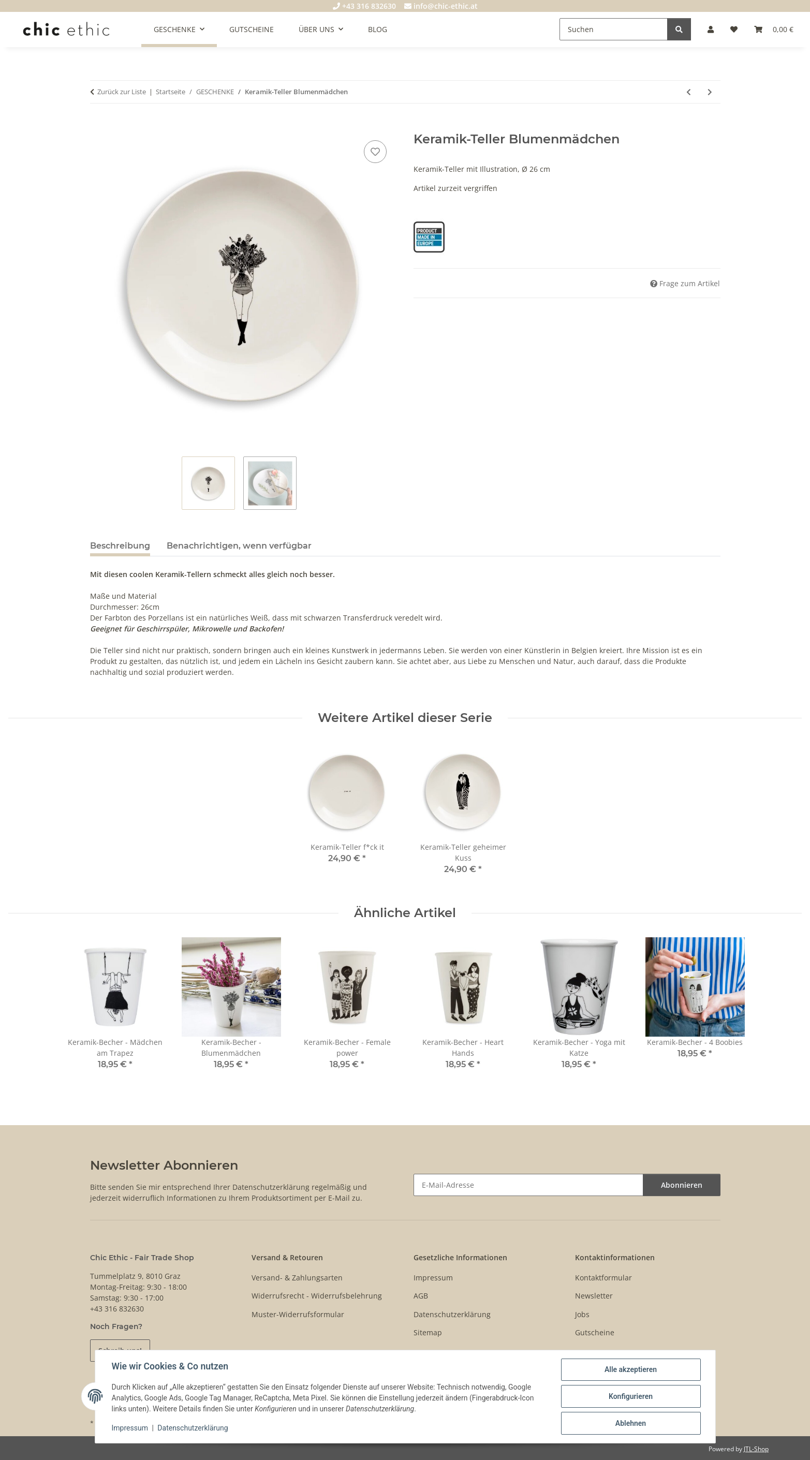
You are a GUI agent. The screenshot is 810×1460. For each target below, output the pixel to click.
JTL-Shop (756, 1448)
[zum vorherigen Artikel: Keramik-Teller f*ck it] (688, 92)
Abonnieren (681, 1185)
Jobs (582, 1314)
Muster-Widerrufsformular (298, 1314)
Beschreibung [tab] (120, 546)
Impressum (130, 1428)
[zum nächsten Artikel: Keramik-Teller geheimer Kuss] (709, 92)
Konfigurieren (631, 1396)
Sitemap (428, 1332)
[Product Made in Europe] (429, 236)
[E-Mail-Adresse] (528, 1185)
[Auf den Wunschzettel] (375, 151)
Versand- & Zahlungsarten (297, 1277)
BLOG (377, 29)
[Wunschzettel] (734, 29)
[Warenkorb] (774, 29)
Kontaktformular (603, 1277)
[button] (710, 29)
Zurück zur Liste (121, 91)
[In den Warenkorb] (98, 126)
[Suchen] (613, 29)
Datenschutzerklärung (192, 1428)
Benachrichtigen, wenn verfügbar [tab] (239, 546)
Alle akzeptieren (631, 1369)
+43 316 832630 (364, 6)
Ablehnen (630, 1423)
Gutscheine (594, 1332)
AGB (421, 1296)
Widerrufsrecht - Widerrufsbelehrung (317, 1296)
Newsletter (594, 1296)
